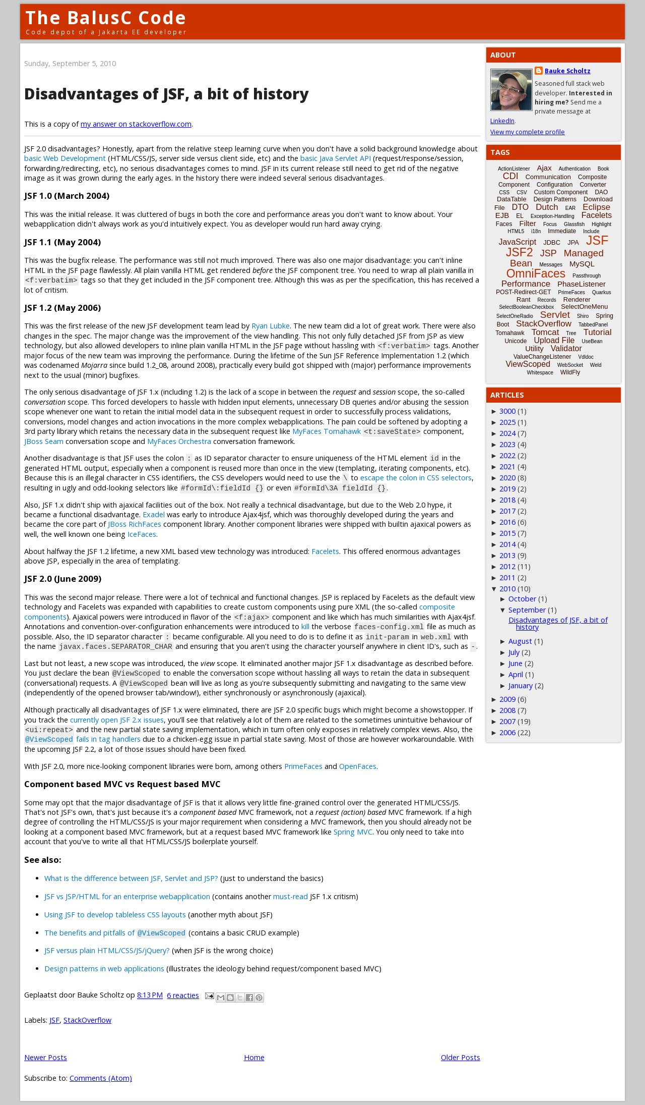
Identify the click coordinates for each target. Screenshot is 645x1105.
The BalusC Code (106, 17)
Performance (525, 284)
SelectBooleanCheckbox (526, 307)
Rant (523, 299)
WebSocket (570, 365)
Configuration (554, 184)
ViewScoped (527, 364)
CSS (504, 192)
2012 (507, 566)
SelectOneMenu (584, 306)
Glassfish (574, 224)
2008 (507, 710)
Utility (534, 348)
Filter (528, 223)
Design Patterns (555, 199)
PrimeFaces (303, 766)
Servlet (555, 314)
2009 (507, 699)
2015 (507, 533)
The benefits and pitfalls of (115, 932)
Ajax (544, 167)
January (520, 685)
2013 (507, 555)
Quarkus (601, 292)
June (515, 663)
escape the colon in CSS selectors (416, 477)
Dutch (547, 207)
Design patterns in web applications (104, 968)
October (522, 598)
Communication (548, 177)
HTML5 (516, 231)
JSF (54, 1020)
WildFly (570, 372)
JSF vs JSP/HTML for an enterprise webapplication (127, 896)
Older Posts (460, 1057)
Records (547, 300)
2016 (507, 522)
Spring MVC (353, 832)
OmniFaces (536, 273)
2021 (507, 466)
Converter (592, 184)
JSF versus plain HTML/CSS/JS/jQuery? (107, 950)
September (527, 610)
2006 (507, 732)
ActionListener (514, 169)
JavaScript (518, 242)
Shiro (583, 316)
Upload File (554, 340)
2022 (507, 455)
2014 (507, 544)
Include (591, 231)
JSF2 (519, 252)
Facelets (325, 551)
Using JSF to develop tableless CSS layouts (115, 914)
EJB (502, 215)
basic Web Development (65, 158)
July (514, 652)
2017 (507, 511)
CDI (511, 176)
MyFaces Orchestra (179, 441)
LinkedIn (502, 121)
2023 (507, 444)
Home (254, 1057)
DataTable (512, 199)
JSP (548, 253)
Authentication (575, 169)
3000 (507, 411)
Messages (550, 264)
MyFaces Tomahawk (326, 431)
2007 (507, 721)
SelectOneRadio (514, 316)
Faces (504, 224)
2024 (507, 433)
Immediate (562, 231)
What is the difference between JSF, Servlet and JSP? (131, 878)
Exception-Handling (552, 216)
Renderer (577, 299)
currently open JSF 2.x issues (117, 720)
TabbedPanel (593, 324)
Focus (550, 224)
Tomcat (545, 332)
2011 (507, 577)
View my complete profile (527, 132)
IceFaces (141, 534)
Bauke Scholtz (568, 71)
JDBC (551, 242)
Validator (566, 348)
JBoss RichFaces (134, 524)
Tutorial (598, 332)
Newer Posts (45, 1057)
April (515, 674)
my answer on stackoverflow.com (136, 124)
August (520, 641)
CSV (522, 192)
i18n (536, 231)
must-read (290, 896)
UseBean (592, 341)
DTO (520, 207)
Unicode (515, 341)
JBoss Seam (43, 441)
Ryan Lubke (270, 325)
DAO (601, 192)
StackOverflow (87, 1020)
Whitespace (540, 372)
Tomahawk (509, 333)
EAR (570, 208)
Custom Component (561, 192)
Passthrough (586, 276)
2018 (507, 500)
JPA (573, 242)
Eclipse (596, 207)
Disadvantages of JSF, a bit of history (166, 93)
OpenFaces (357, 766)
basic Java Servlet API (335, 158)
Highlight (601, 224)
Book (603, 169)
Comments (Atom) (101, 1078)
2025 (507, 422)
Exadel (154, 514)
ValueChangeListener (542, 356)
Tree (571, 333)
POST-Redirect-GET (523, 292)
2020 (507, 477)
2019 (507, 488)
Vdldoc (586, 357)
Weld (596, 365)
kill (305, 626)
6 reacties (183, 995)
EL (520, 215)
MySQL (582, 263)
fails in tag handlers (82, 739)
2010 (507, 588)
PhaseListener (581, 284)
